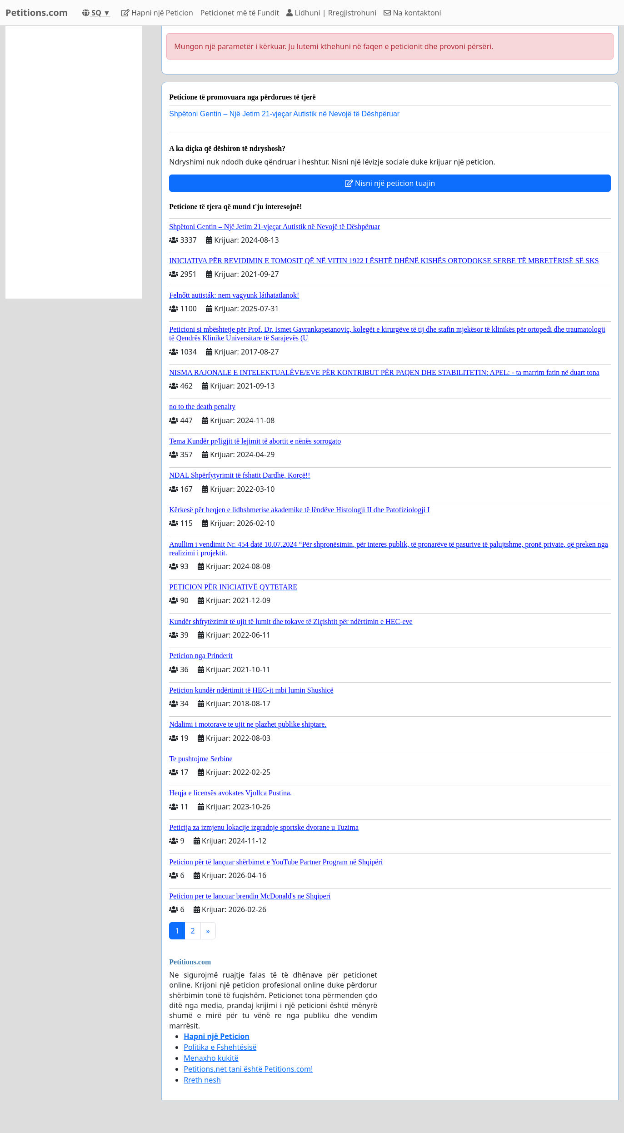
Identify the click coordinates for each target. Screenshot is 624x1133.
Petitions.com (36, 12)
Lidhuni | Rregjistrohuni (331, 13)
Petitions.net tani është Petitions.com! (248, 1069)
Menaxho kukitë (211, 1058)
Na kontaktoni (412, 13)
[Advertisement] (73, 162)
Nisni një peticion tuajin (390, 183)
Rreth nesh (202, 1080)
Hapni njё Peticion (157, 13)
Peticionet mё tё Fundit (239, 13)
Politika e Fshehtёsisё (220, 1047)
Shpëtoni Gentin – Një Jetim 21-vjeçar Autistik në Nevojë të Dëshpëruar (284, 114)
